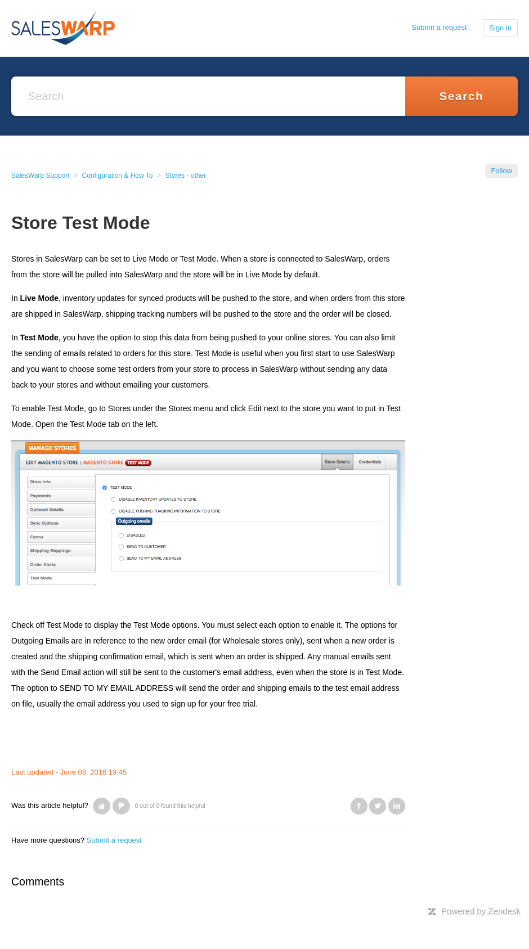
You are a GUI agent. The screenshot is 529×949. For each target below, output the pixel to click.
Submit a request (439, 27)
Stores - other (185, 175)
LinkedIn (396, 806)
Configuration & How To (117, 175)
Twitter (377, 806)
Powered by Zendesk (481, 911)
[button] (101, 806)
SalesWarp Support (40, 175)
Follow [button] (501, 171)
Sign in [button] (500, 28)
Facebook (359, 806)
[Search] (208, 96)
